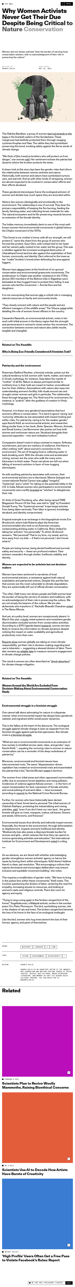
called (44, 480)
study (25, 619)
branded (34, 490)
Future (25, 956)
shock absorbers (60, 661)
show (15, 641)
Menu (68, 4)
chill (52, 503)
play (41, 295)
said (27, 159)
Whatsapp (26, 947)
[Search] (62, 4)
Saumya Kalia (8, 68)
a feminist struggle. (21, 735)
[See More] (64, 956)
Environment (38, 956)
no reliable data (25, 651)
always (21, 269)
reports (20, 793)
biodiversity (54, 956)
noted (63, 308)
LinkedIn (38, 947)
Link (53, 947)
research (46, 625)
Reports (6, 641)
